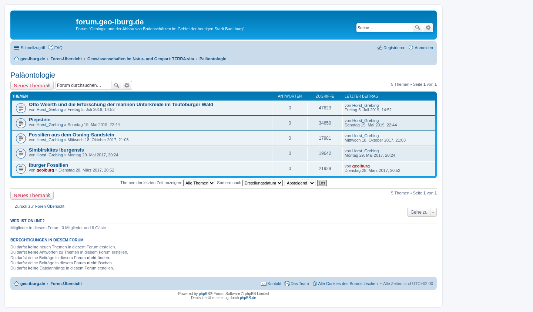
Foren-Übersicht (66, 283)
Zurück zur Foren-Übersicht (39, 206)
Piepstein (40, 119)
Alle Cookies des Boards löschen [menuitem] (348, 283)
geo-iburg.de (32, 283)
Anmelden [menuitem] (424, 47)
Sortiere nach (249, 182)
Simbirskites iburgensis (56, 150)
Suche (417, 27)
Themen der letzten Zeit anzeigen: (167, 182)
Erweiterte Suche (428, 27)
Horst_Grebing (50, 109)
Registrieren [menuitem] (394, 47)
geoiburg (45, 170)
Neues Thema (29, 85)
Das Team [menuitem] (300, 283)
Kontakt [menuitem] (274, 283)
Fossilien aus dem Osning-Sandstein (71, 135)
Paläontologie (32, 75)
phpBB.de (248, 298)
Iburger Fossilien (48, 165)
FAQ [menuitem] (58, 47)
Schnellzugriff (33, 47)
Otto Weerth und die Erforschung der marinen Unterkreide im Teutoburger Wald (121, 104)
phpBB (204, 294)
